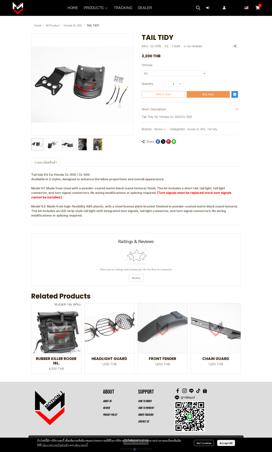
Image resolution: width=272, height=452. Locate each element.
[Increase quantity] (180, 83)
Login (212, 8)
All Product (53, 25)
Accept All (226, 443)
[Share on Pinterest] (168, 141)
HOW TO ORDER (144, 401)
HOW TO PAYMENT (146, 408)
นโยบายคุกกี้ (81, 445)
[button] (198, 8)
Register (231, 8)
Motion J (160, 129)
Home (38, 25)
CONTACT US (143, 421)
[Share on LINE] (174, 141)
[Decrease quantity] (166, 83)
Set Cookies (203, 443)
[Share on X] (163, 141)
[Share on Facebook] (158, 141)
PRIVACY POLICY (110, 415)
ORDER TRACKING (145, 415)
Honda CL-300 (73, 25)
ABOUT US (107, 401)
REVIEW (106, 408)
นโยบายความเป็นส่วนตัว (55, 445)
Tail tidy (212, 129)
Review (136, 277)
